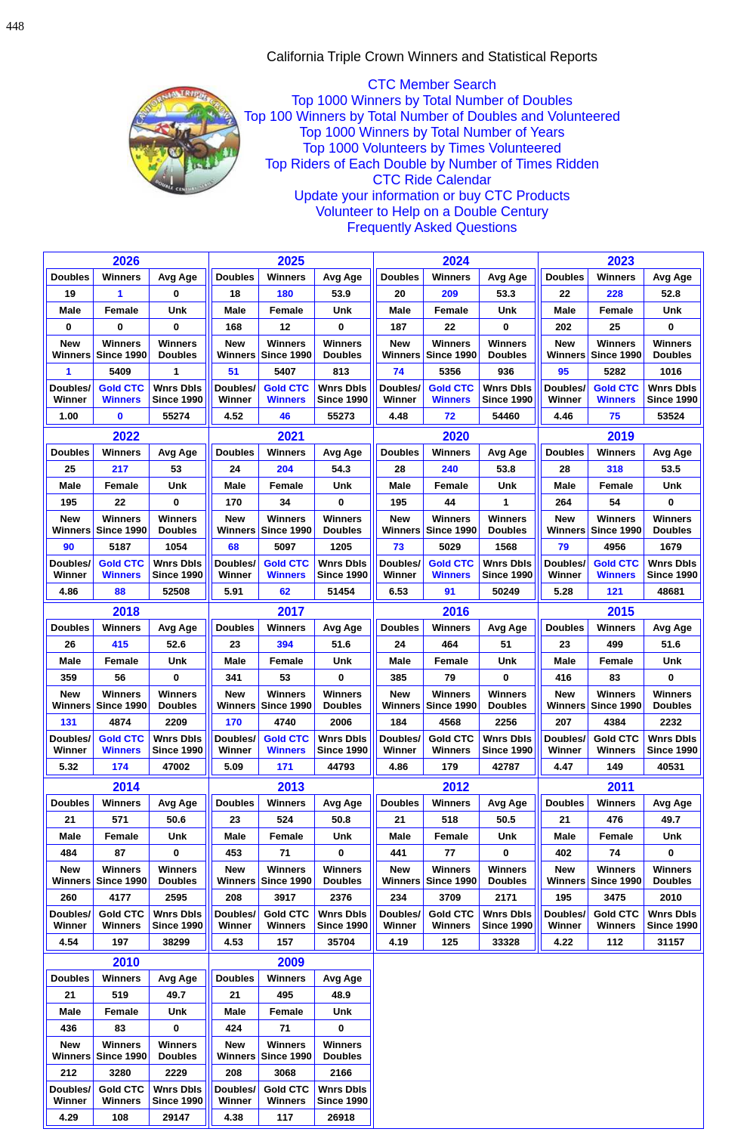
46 (286, 416)
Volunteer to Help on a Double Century (432, 211)
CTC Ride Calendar (431, 179)
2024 (456, 261)
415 (121, 644)
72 (451, 416)
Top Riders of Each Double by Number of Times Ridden (432, 164)
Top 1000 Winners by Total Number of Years (432, 132)
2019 (620, 436)
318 (616, 469)
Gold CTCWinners (121, 393)
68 (235, 546)
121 (616, 591)
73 (399, 546)
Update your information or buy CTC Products (432, 195)
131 (69, 722)
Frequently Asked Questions (432, 227)
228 (616, 293)
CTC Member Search (432, 84)
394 (286, 644)
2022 (126, 436)
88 (121, 591)
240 (451, 469)
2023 (620, 261)
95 (565, 371)
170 (234, 722)
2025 (291, 261)
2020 (456, 436)
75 (616, 416)
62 (286, 591)
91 (451, 591)
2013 (291, 787)
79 (565, 546)
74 (399, 371)
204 (286, 469)
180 (286, 293)
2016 (456, 611)
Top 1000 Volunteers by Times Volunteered (432, 148)
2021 (291, 436)
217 (121, 469)
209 (451, 293)
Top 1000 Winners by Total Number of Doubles (432, 100)
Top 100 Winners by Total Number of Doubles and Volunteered (432, 116)
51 (235, 371)
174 (121, 766)
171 (286, 766)
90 (70, 546)
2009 (291, 962)
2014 (126, 787)
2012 (456, 787)
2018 (126, 611)
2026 (126, 261)
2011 (620, 787)
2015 (620, 611)
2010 (126, 962)
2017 (291, 611)
